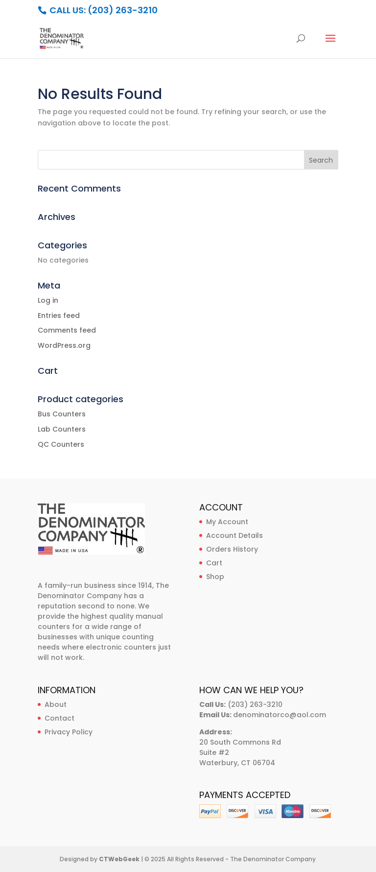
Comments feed (67, 330)
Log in (48, 300)
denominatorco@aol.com (279, 715)
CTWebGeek (119, 859)
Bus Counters (62, 414)
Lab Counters (62, 429)
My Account (227, 522)
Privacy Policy (69, 732)
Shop (215, 576)
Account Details (234, 535)
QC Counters (61, 444)
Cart (214, 563)
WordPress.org (64, 345)
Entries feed (59, 315)
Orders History (232, 549)
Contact (59, 718)
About (56, 704)
